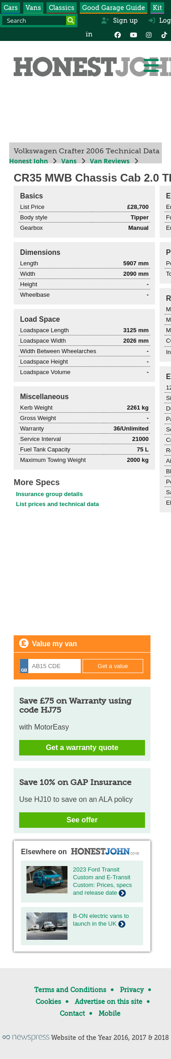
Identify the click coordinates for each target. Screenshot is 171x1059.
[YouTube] (133, 34)
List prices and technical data (57, 504)
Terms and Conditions (70, 989)
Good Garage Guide (113, 7)
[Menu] (151, 65)
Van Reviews (110, 161)
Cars (11, 7)
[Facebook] (117, 34)
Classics (61, 7)
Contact (72, 1013)
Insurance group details (49, 494)
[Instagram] (148, 34)
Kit (157, 7)
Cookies (48, 1001)
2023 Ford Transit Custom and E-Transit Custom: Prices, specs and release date (102, 881)
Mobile (109, 1013)
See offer (82, 820)
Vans (33, 7)
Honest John (28, 161)
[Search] (70, 20)
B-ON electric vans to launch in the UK (101, 919)
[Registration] (50, 666)
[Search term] (39, 20)
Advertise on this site (108, 1001)
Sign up (119, 20)
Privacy (132, 989)
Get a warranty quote (82, 747)
